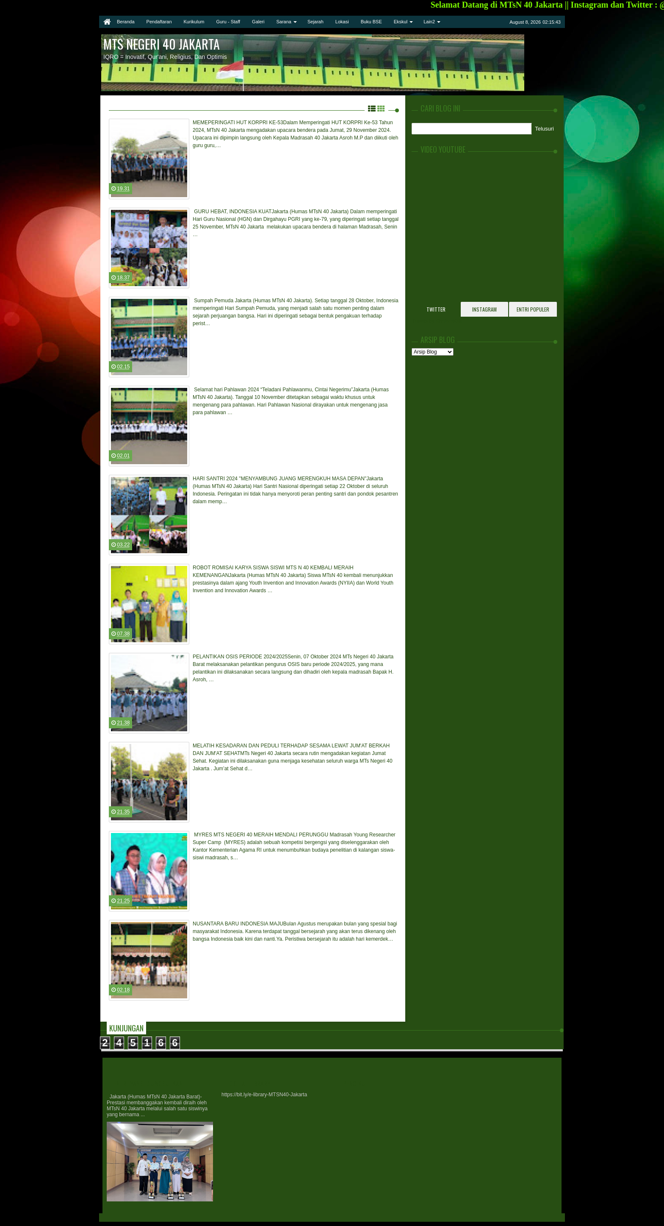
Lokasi (342, 21)
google (490, 22)
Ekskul (400, 21)
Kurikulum (194, 21)
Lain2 (429, 21)
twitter (468, 22)
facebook (479, 22)
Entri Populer (533, 309)
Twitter (435, 309)
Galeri (258, 21)
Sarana (283, 21)
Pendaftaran (159, 21)
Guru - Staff (228, 21)
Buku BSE (371, 21)
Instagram (484, 309)
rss (501, 22)
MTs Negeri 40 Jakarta (161, 43)
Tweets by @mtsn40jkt (437, 321)
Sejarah (315, 21)
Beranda (126, 21)
